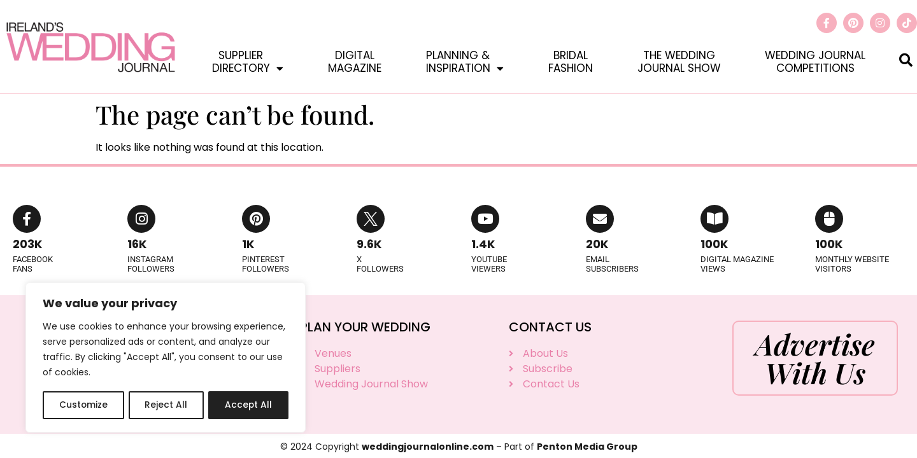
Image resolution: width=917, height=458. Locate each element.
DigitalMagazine (354, 61)
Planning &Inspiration (465, 61)
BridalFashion (570, 61)
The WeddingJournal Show (679, 61)
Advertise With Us (815, 357)
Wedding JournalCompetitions (815, 61)
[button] (906, 59)
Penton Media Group (587, 446)
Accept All (249, 405)
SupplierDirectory (247, 61)
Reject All (166, 405)
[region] (165, 358)
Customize (83, 405)
